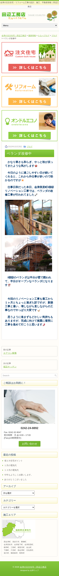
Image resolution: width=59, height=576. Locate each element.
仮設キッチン (10, 366)
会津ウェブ (34, 570)
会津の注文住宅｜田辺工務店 (14, 36)
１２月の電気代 (11, 470)
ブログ (54, 36)
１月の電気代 (10, 465)
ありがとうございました (15, 479)
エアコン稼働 (10, 353)
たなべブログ (43, 36)
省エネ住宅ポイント (13, 460)
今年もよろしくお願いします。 (18, 475)
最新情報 (32, 36)
